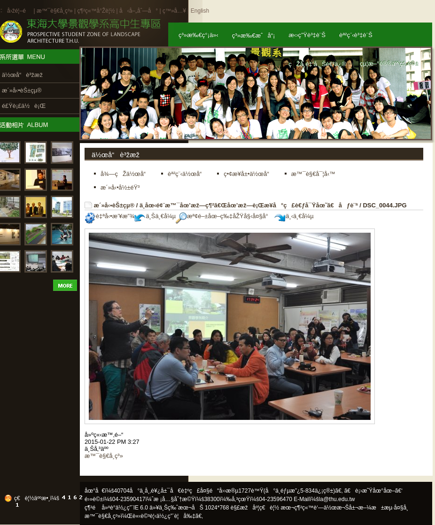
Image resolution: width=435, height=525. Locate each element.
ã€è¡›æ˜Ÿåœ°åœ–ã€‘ (373, 490)
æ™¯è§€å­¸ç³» (55, 11)
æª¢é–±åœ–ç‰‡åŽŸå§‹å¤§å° (224, 216)
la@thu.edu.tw (337, 499)
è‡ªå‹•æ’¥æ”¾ (109, 216)
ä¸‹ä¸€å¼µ (293, 216)
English (200, 11)
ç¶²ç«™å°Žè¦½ (96, 11)
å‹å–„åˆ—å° (138, 11)
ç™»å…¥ (174, 11)
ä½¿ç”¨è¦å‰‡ (175, 516)
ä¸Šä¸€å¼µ (155, 216)
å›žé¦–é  (19, 11)
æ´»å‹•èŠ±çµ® (114, 205)
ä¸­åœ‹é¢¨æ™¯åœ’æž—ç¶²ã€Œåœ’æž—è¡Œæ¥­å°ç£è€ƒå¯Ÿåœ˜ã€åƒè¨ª (249, 205)
